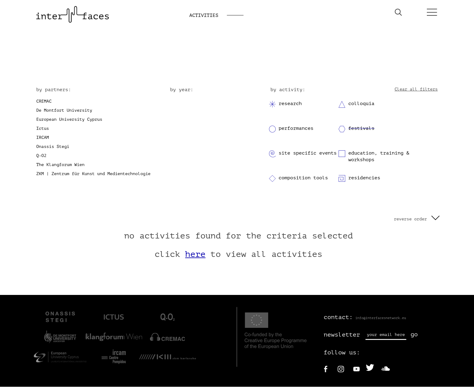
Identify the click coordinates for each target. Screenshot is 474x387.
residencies (364, 178)
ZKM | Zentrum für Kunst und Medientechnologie (93, 174)
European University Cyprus (69, 119)
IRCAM (42, 138)
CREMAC (43, 101)
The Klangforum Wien (60, 165)
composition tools (303, 178)
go (414, 334)
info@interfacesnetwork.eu (380, 318)
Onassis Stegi (52, 147)
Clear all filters (416, 89)
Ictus (42, 128)
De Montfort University (64, 110)
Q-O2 (41, 156)
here (195, 255)
